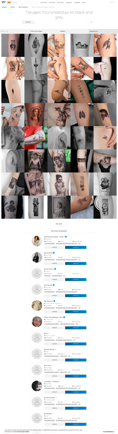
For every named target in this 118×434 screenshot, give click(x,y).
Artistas (52, 2)
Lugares (77, 2)
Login (21, 399)
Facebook (93, 402)
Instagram (93, 399)
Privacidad (46, 402)
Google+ (93, 417)
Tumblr (93, 405)
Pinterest (93, 408)
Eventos (69, 2)
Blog (68, 399)
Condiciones (47, 399)
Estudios (60, 2)
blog (84, 2)
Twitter (93, 414)
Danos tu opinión (71, 402)
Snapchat (93, 411)
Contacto (46, 408)
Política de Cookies (23, 431)
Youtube (93, 420)
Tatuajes (43, 2)
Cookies (45, 405)
